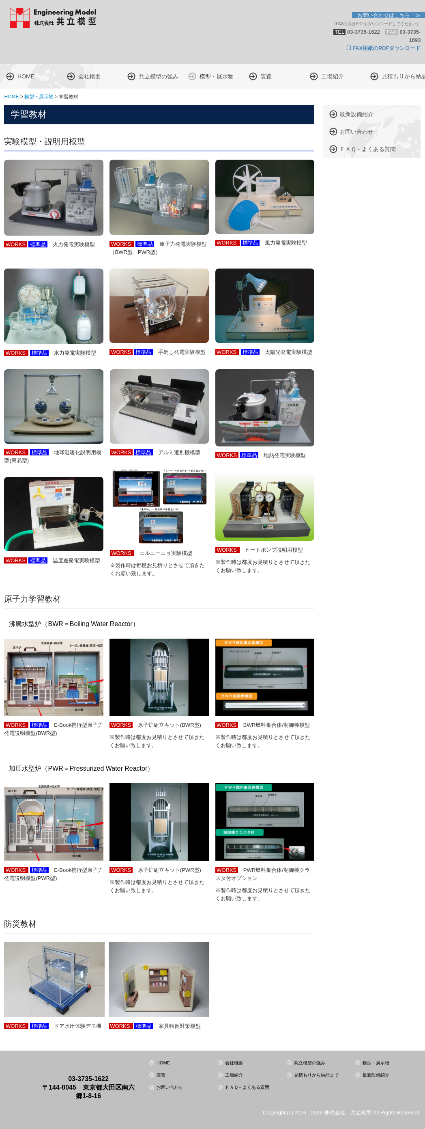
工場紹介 (332, 76)
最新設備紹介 (356, 114)
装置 (266, 76)
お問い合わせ (356, 131)
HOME (25, 76)
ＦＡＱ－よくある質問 (367, 149)
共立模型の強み (158, 76)
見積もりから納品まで (403, 76)
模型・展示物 (217, 76)
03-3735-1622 (88, 1078)
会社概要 (89, 76)
